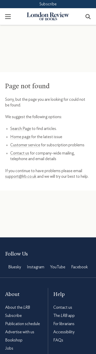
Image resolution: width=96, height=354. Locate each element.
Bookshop (14, 340)
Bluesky (14, 267)
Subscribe (48, 4)
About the (17, 307)
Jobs (9, 348)
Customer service (25, 145)
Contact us (19, 153)
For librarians (63, 324)
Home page (20, 137)
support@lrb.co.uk (20, 176)
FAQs (58, 340)
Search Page (20, 129)
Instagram (35, 267)
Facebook (79, 267)
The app (64, 316)
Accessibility (63, 332)
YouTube (57, 267)
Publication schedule (22, 324)
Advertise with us (19, 332)
